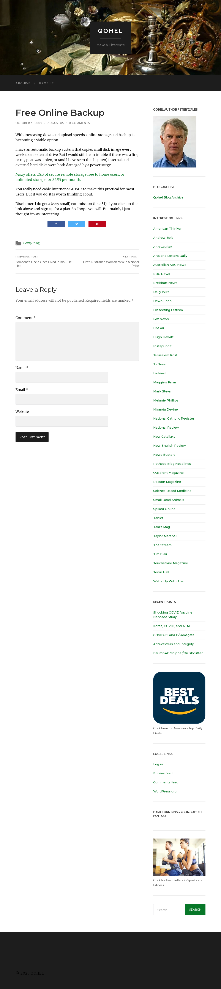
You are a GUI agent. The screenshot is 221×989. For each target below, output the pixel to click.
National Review (166, 427)
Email (22, 390)
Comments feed (165, 782)
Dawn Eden (162, 301)
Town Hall (161, 572)
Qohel (110, 30)
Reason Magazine (167, 482)
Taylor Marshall (165, 536)
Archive (23, 83)
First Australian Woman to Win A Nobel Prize (109, 261)
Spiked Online (164, 509)
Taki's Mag (161, 527)
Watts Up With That (169, 581)
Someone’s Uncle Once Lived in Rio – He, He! (46, 261)
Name (22, 368)
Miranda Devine (165, 409)
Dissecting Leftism (168, 310)
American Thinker (167, 229)
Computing (31, 243)
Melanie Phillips (165, 400)
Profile (46, 83)
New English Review (169, 446)
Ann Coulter (162, 247)
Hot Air (158, 328)
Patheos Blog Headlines (172, 464)
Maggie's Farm (164, 382)
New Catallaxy (164, 437)
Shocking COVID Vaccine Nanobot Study (172, 615)
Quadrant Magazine (168, 473)
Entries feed (162, 773)
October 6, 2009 (29, 123)
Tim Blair (160, 554)
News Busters (164, 455)
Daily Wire (161, 292)
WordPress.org (165, 791)
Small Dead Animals (168, 500)
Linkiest (159, 373)
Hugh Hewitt (163, 337)
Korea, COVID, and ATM (171, 626)
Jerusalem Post (165, 355)
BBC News (161, 274)
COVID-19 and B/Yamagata (174, 635)
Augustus (55, 123)
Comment (26, 318)
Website (22, 411)
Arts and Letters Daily (170, 256)
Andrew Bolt (163, 238)
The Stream (162, 545)
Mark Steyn (162, 391)
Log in (158, 764)
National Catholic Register (173, 418)
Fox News (161, 319)
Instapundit (162, 346)
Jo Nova (159, 364)
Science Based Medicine (172, 491)
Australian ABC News (169, 265)
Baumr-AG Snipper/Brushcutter (178, 653)
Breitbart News (165, 283)
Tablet (158, 518)
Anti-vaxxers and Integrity (173, 644)
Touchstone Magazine (170, 563)
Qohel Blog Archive (168, 197)
